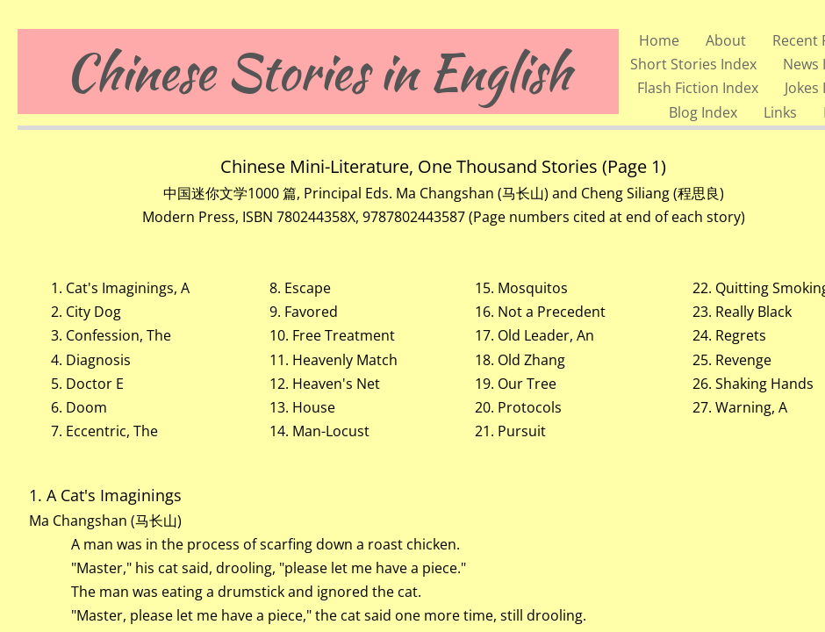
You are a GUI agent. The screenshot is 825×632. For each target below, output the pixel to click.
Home (659, 40)
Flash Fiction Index (697, 87)
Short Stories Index (693, 64)
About (726, 40)
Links (780, 112)
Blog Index (703, 112)
